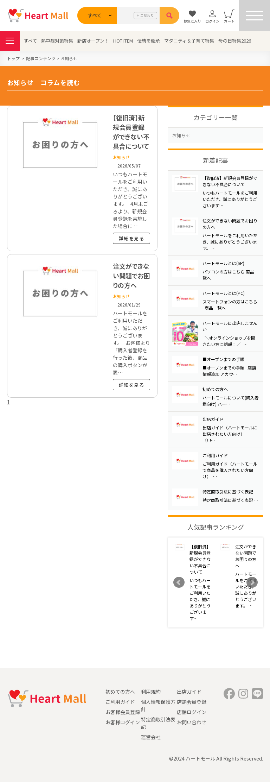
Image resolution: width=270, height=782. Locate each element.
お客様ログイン (122, 722)
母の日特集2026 (234, 40)
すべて (30, 40)
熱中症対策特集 (57, 40)
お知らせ (181, 135)
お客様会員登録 (122, 711)
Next (252, 582)
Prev (179, 582)
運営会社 (151, 736)
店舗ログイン (191, 711)
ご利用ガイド (120, 701)
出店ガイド (189, 691)
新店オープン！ (93, 40)
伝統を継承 (148, 40)
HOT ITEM (123, 40)
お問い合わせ (191, 722)
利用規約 (151, 691)
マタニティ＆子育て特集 (189, 40)
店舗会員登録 (191, 701)
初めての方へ (120, 691)
